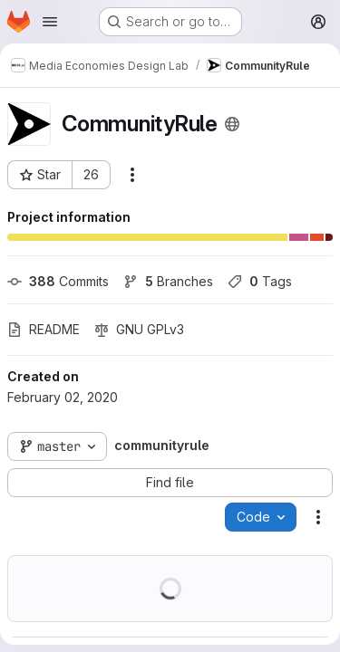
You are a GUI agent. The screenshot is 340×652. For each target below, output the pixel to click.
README (43, 329)
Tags (260, 281)
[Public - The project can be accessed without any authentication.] (232, 124)
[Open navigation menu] (49, 21)
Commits (58, 281)
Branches (168, 281)
